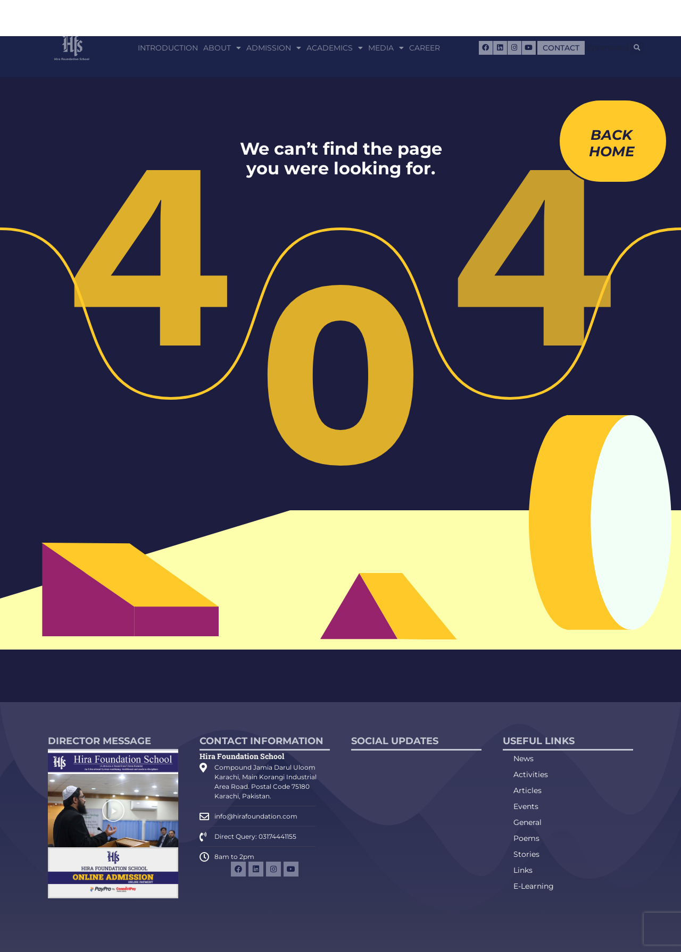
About (222, 48)
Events (525, 806)
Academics (334, 48)
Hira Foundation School (242, 756)
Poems (526, 838)
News (523, 758)
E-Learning (533, 886)
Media (386, 48)
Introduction (168, 48)
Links (523, 870)
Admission (273, 48)
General (527, 822)
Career (424, 48)
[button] (637, 47)
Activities (530, 774)
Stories (526, 854)
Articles (527, 790)
